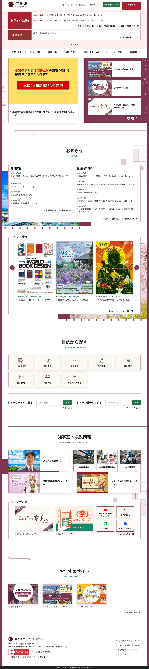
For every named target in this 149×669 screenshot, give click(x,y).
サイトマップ (123, 655)
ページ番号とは (134, 408)
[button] (67, 5)
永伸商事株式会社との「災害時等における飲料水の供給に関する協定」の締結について (107, 210)
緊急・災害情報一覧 (86, 26)
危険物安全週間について (89, 193)
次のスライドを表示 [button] (132, 118)
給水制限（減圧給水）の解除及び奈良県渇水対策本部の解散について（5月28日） (40, 177)
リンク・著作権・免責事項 (128, 645)
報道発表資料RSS (131, 219)
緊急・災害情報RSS (107, 26)
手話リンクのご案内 (42, 652)
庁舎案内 (43, 657)
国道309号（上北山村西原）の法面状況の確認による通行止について (76, 20)
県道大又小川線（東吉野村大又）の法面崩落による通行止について (75, 15)
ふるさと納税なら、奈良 (123, 69)
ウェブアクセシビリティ (127, 650)
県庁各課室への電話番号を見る (22, 657)
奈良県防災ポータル (130, 37)
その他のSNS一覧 (127, 534)
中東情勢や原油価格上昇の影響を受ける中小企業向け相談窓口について (42, 114)
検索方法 (68, 408)
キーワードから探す (21, 402)
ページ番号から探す (90, 402)
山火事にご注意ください (23, 195)
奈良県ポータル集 (121, 88)
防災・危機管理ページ (130, 26)
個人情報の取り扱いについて (129, 641)
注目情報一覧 (51, 210)
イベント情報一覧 (126, 311)
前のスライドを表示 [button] (128, 118)
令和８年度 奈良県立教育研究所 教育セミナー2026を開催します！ (106, 184)
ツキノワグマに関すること (23, 187)
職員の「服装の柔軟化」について (26, 203)
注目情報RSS (66, 210)
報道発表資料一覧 (112, 219)
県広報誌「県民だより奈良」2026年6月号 (125, 106)
